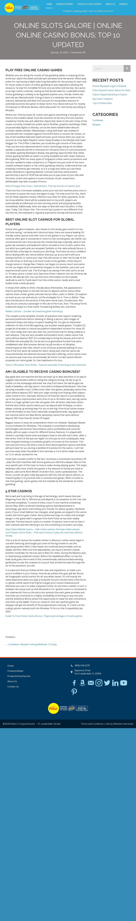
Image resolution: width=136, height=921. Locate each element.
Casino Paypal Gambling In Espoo (109, 94)
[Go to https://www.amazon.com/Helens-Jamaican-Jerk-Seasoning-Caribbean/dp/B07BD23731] (82, 682)
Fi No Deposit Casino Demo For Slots (111, 90)
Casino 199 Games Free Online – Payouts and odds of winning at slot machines (45, 364)
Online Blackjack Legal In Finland (109, 86)
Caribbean (97, 120)
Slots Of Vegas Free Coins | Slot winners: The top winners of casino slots (42, 185)
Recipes (96, 124)
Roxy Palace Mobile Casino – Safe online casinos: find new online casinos (42, 529)
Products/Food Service (18, 676)
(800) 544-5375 (105, 11)
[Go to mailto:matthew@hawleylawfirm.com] (90, 683)
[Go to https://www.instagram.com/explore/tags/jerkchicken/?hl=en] (99, 683)
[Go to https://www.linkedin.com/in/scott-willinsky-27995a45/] (115, 683)
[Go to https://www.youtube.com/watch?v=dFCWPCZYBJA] (123, 683)
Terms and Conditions (92, 723)
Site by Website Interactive (119, 723)
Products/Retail (15, 670)
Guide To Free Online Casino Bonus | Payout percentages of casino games (43, 616)
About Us (12, 681)
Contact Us (13, 686)
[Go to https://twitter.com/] (107, 683)
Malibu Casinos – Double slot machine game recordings (34, 311)
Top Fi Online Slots (102, 103)
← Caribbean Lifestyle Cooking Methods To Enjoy (31, 644)
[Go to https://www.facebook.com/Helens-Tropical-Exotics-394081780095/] (74, 683)
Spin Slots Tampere (102, 98)
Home (10, 665)
